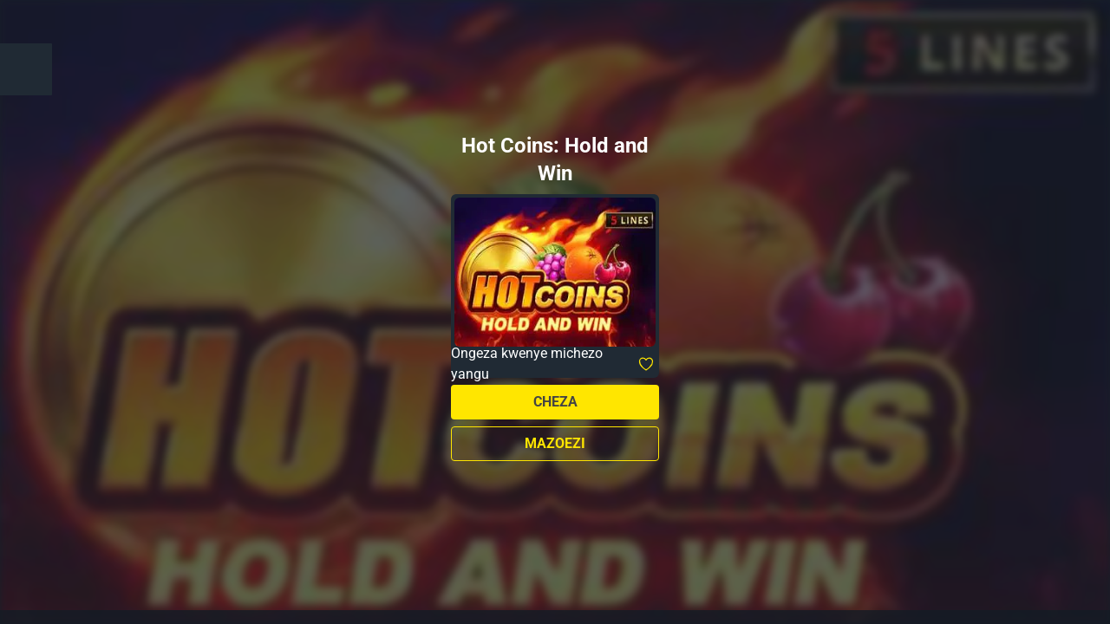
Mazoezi (555, 443)
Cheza (555, 401)
